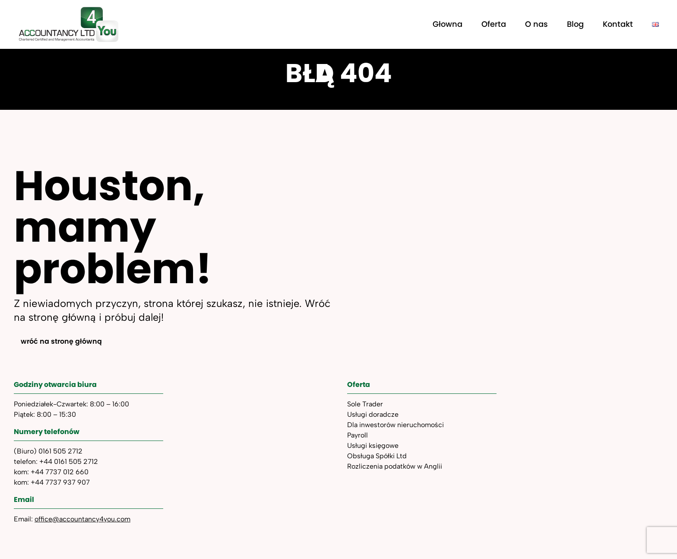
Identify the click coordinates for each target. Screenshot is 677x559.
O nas (536, 24)
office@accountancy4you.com (82, 519)
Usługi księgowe (373, 445)
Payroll (357, 435)
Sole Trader (365, 404)
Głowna (447, 24)
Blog (575, 24)
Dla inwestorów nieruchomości (395, 425)
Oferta (493, 24)
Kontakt (618, 24)
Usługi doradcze (373, 414)
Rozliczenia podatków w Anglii (394, 466)
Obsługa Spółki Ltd (377, 456)
